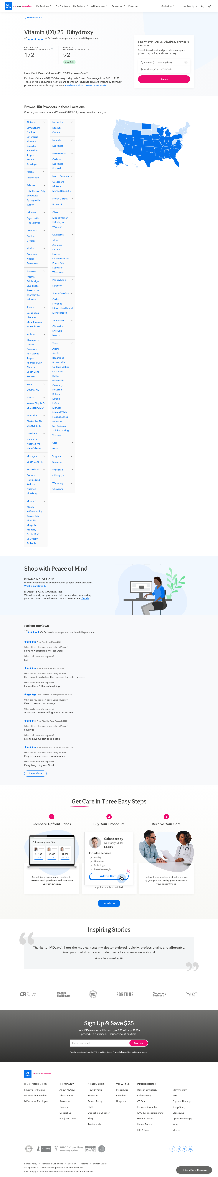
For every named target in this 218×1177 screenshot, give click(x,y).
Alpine (55, 349)
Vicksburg (32, 493)
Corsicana (57, 371)
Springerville (34, 200)
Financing (133, 6)
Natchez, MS (34, 444)
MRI (175, 1094)
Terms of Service (134, 1051)
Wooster (57, 227)
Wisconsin (57, 470)
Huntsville (32, 150)
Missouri (31, 501)
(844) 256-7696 (67, 1117)
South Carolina (60, 293)
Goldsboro (58, 182)
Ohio (55, 212)
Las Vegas (57, 146)
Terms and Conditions (52, 1163)
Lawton (56, 254)
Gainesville (58, 380)
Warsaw (31, 376)
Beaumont (58, 358)
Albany (30, 507)
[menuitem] (44, 6)
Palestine (57, 421)
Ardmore (57, 245)
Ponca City (58, 263)
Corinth (31, 475)
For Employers (63, 6)
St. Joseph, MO (35, 408)
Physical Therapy (182, 1100)
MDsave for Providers (35, 1094)
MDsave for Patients (35, 1089)
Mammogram (180, 1089)
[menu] (94, 6)
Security (72, 1163)
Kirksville (31, 520)
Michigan (32, 456)
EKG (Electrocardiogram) (150, 1112)
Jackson (31, 484)
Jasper (30, 155)
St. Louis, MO (34, 326)
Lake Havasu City (36, 191)
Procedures (122, 1089)
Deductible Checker (98, 1112)
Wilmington (58, 222)
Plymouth (32, 367)
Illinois (30, 307)
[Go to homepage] (37, 1073)
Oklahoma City (60, 258)
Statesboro (33, 290)
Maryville (32, 525)
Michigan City (34, 363)
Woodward (58, 272)
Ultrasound (178, 1112)
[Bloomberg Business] (159, 993)
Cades (55, 299)
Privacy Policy (118, 1051)
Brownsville (58, 362)
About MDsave (67, 1089)
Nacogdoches (60, 417)
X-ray (175, 1123)
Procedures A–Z (33, 17)
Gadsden (31, 146)
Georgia (31, 271)
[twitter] (184, 1148)
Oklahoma (58, 235)
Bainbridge (33, 281)
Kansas (30, 397)
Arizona (31, 185)
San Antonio (59, 426)
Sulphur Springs (61, 430)
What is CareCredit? (35, 586)
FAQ (90, 1106)
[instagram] (178, 1148)
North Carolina (60, 176)
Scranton (57, 286)
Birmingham (33, 128)
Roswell (56, 168)
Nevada (56, 140)
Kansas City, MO (36, 403)
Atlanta (31, 277)
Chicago (31, 317)
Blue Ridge (33, 286)
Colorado (32, 230)
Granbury (57, 385)
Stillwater (57, 268)
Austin (55, 353)
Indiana (31, 334)
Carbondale (33, 313)
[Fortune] (125, 993)
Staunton (57, 462)
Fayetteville (33, 218)
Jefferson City (34, 511)
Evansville (32, 349)
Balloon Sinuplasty (147, 1089)
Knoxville (57, 331)
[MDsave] (18, 6)
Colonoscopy (144, 1094)
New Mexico (59, 153)
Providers (121, 1094)
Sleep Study (179, 1106)
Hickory (56, 186)
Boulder (31, 236)
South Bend (33, 372)
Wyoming (57, 483)
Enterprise (32, 137)
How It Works (95, 1089)
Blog (90, 1117)
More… (177, 1129)
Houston (57, 390)
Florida (30, 248)
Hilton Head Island (62, 308)
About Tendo (66, 1094)
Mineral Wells (59, 412)
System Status (100, 1163)
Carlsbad (57, 159)
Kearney (56, 128)
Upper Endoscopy (182, 1117)
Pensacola (32, 263)
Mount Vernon (35, 322)
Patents (84, 1163)
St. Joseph (32, 539)
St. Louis (31, 543)
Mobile (31, 159)
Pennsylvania (59, 280)
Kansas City (33, 516)
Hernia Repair (144, 1123)
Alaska (30, 172)
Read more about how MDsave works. (85, 85)
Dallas (55, 376)
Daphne (31, 132)
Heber (55, 448)
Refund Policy (95, 1100)
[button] (186, 62)
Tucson (30, 205)
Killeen (56, 394)
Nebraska (57, 122)
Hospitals (121, 1100)
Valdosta (31, 299)
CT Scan (141, 1100)
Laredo (56, 399)
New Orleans (34, 448)
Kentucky (32, 415)
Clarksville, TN (34, 421)
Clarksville (57, 326)
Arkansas (31, 212)
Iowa (29, 384)
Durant (56, 249)
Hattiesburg (33, 480)
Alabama (31, 122)
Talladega (32, 164)
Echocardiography (147, 1106)
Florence (31, 141)
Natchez (31, 489)
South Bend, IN (35, 462)
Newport (57, 335)
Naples (30, 259)
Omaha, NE (33, 390)
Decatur (31, 344)
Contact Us (65, 1112)
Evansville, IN (34, 426)
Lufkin (55, 403)
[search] (202, 6)
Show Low (32, 196)
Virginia (56, 456)
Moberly (31, 530)
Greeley (31, 241)
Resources (64, 1100)
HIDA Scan (143, 1129)
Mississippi (33, 469)
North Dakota (60, 199)
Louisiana (32, 433)
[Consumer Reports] (28, 993)
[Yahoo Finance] (192, 993)
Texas (55, 343)
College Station (60, 367)
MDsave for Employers (36, 1100)
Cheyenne (57, 489)
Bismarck (57, 204)
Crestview (32, 254)
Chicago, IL (33, 340)
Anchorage (33, 177)
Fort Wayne (33, 354)
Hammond (32, 439)
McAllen (56, 408)
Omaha (56, 132)
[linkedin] (190, 1148)
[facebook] (172, 1148)
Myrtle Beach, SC (61, 191)
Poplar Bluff (33, 534)
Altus (55, 240)
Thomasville (33, 295)
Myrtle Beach (59, 313)
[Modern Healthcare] (63, 993)
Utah (55, 443)
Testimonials (94, 1123)
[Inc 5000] (93, 993)
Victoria (56, 435)
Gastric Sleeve (145, 1117)
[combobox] (166, 62)
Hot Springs (33, 223)
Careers (63, 1106)
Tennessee (58, 320)
